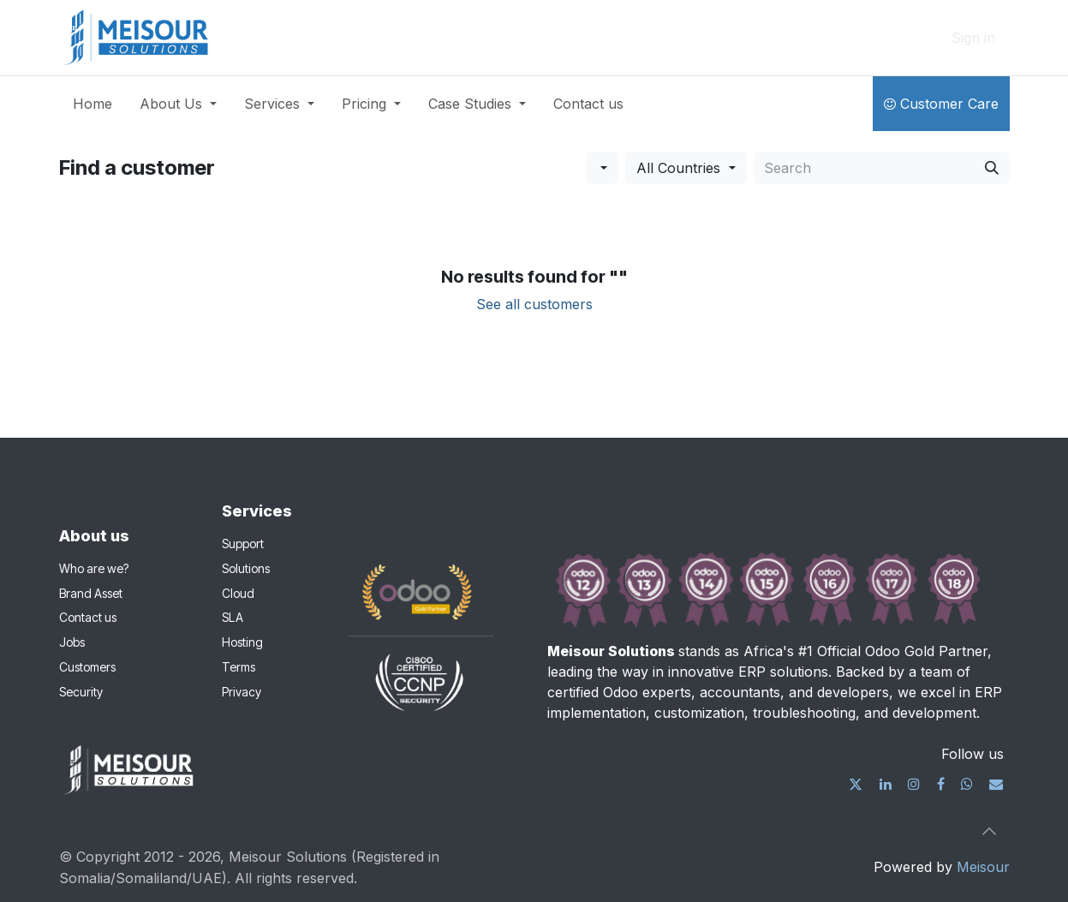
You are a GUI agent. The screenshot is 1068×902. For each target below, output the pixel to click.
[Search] (992, 168)
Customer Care (941, 103)
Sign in (973, 37)
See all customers (534, 304)
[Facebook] (941, 784)
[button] (602, 168)
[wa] (967, 784)
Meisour (983, 866)
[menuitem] (92, 104)
